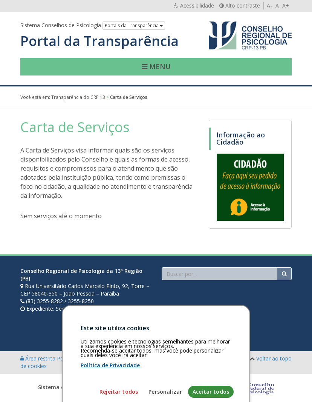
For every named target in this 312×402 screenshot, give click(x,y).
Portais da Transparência (134, 25)
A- (269, 5)
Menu (156, 66)
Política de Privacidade (110, 387)
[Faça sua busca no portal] (219, 273)
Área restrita (38, 358)
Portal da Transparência (99, 41)
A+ (285, 5)
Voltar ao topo (274, 358)
